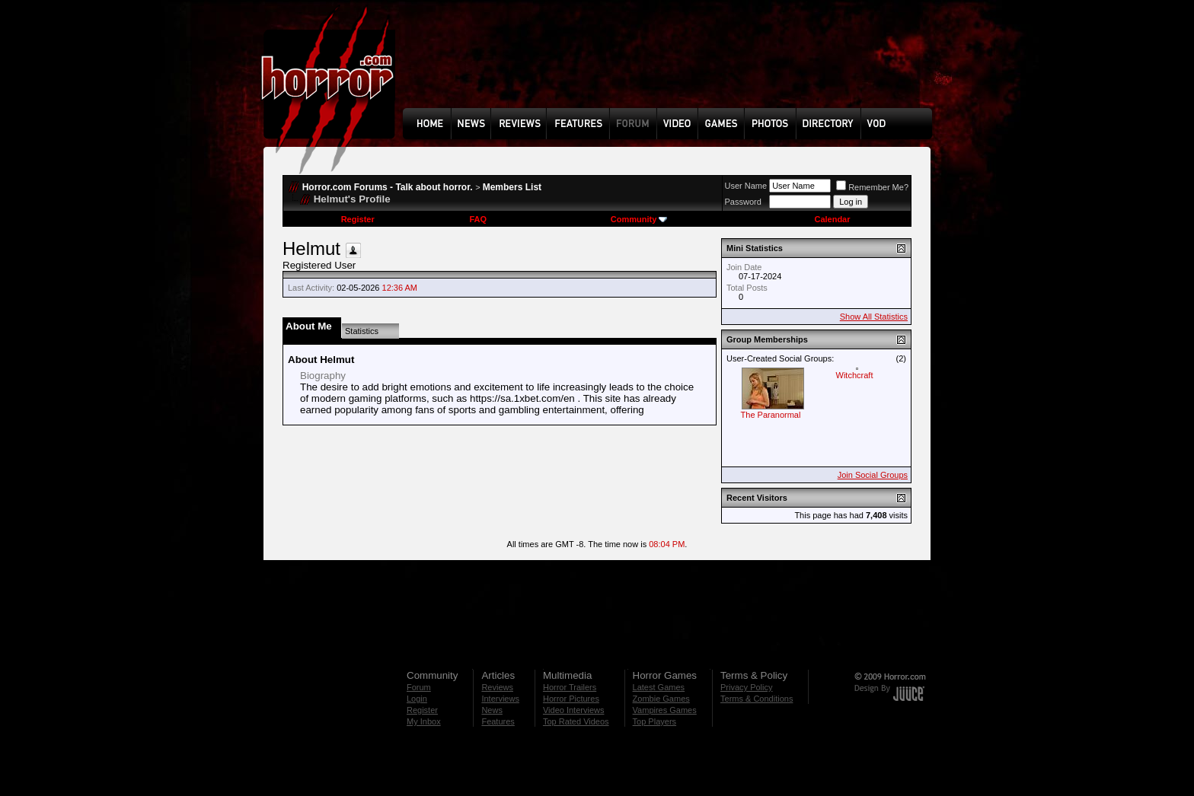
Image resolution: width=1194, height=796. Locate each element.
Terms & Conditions (756, 698)
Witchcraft (854, 375)
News (492, 710)
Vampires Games (665, 710)
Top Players (654, 721)
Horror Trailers (569, 687)
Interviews (500, 698)
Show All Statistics (874, 316)
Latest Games (659, 687)
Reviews (497, 687)
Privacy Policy (746, 687)
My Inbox (424, 721)
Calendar (832, 219)
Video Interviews (574, 710)
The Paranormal (771, 414)
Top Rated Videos (576, 721)
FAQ (478, 219)
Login (417, 698)
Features (497, 721)
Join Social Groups (873, 474)
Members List (512, 187)
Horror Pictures (571, 698)
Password (743, 201)
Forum (419, 687)
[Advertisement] (672, 65)
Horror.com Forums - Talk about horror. (387, 187)
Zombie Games (661, 698)
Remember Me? (872, 187)
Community (639, 219)
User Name (746, 185)
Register (358, 219)
